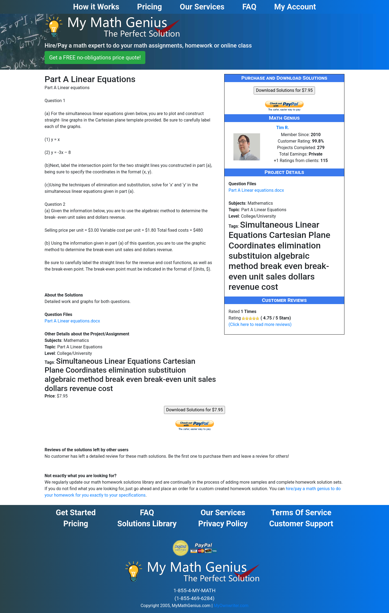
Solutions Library (147, 523)
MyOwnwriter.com (231, 605)
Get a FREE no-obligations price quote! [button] (95, 57)
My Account (295, 6)
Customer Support (301, 523)
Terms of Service (301, 512)
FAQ (147, 512)
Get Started (76, 512)
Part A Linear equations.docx (72, 321)
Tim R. (282, 127)
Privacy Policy (223, 523)
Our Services (222, 512)
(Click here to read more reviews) (260, 324)
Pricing (75, 523)
